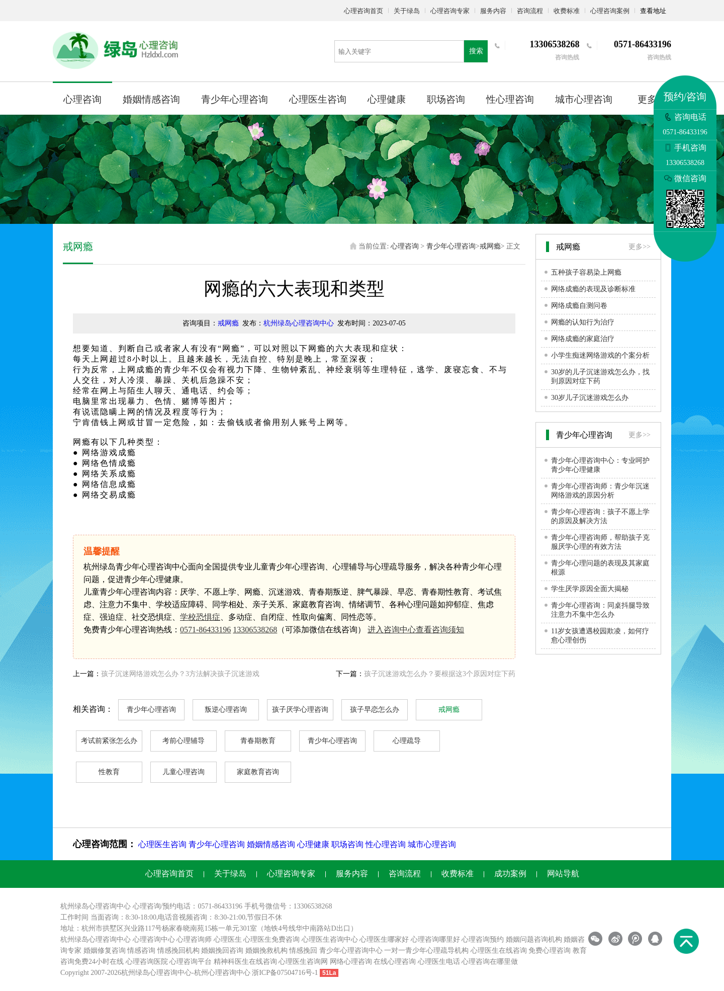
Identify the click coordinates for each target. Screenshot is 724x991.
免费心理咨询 (549, 950)
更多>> (639, 247)
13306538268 (255, 629)
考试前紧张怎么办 (109, 741)
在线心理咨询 (395, 961)
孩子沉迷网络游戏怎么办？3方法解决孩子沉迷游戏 (180, 674)
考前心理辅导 (183, 741)
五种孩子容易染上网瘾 (586, 272)
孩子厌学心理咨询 (300, 709)
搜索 (476, 51)
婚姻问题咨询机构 (534, 939)
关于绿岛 (407, 11)
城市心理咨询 (583, 99)
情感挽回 (303, 950)
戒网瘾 (490, 246)
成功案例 (510, 873)
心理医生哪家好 (384, 939)
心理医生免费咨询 (271, 939)
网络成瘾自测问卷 (579, 305)
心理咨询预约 (483, 939)
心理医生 (228, 939)
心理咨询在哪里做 (490, 961)
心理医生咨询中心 (330, 939)
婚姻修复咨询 (104, 950)
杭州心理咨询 (215, 972)
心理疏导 (407, 741)
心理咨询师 (194, 939)
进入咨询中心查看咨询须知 (416, 629)
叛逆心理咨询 (226, 709)
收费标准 (567, 11)
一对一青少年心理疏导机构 (426, 950)
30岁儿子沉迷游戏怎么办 (589, 397)
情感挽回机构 (178, 950)
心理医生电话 (439, 961)
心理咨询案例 (609, 11)
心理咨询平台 (190, 961)
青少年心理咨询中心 (351, 950)
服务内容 (493, 11)
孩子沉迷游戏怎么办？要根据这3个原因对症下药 (439, 674)
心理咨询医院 (147, 961)
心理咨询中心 (154, 939)
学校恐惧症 (200, 617)
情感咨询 (141, 950)
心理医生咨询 (317, 99)
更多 (647, 99)
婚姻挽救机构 (266, 950)
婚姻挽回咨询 (222, 950)
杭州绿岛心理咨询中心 (298, 323)
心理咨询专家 (450, 11)
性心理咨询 (510, 99)
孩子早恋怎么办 (374, 709)
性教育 (109, 772)
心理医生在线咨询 (499, 950)
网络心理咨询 (351, 961)
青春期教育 (258, 741)
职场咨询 (446, 99)
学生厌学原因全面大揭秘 (589, 589)
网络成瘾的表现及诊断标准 (593, 289)
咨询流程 (530, 11)
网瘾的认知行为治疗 (582, 322)
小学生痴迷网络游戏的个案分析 (600, 355)
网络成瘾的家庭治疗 (582, 339)
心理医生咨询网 (303, 961)
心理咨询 (82, 99)
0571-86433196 (205, 629)
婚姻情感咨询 (151, 99)
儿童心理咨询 (183, 772)
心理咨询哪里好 (435, 939)
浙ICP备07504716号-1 (285, 972)
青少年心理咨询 (234, 99)
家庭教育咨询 (258, 772)
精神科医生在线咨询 (245, 961)
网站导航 (563, 873)
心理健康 (387, 99)
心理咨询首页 (363, 11)
